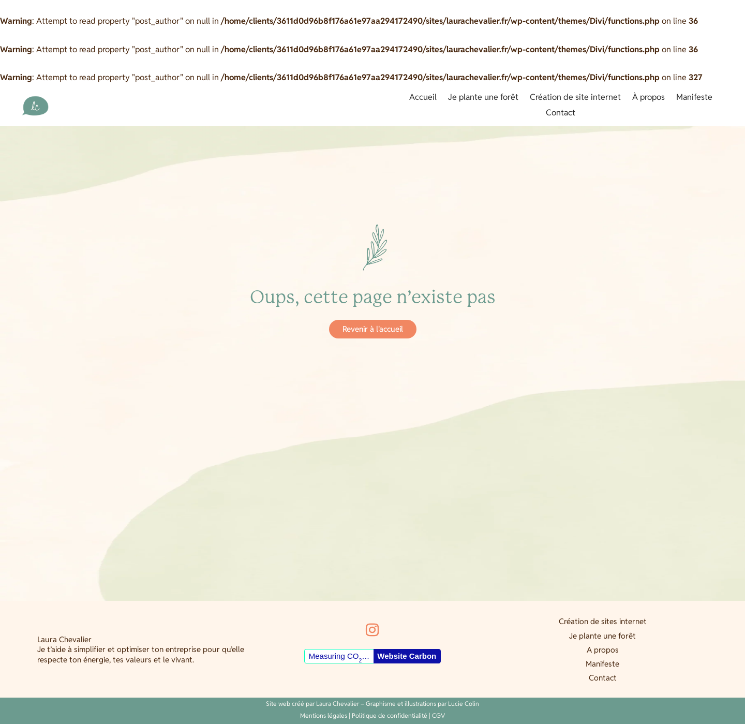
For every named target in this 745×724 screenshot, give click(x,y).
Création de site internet (575, 98)
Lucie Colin (463, 703)
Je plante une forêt (483, 98)
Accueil (423, 98)
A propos (603, 650)
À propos (648, 98)
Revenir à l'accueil (372, 329)
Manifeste (694, 98)
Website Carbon (406, 656)
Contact (560, 113)
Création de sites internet (603, 621)
